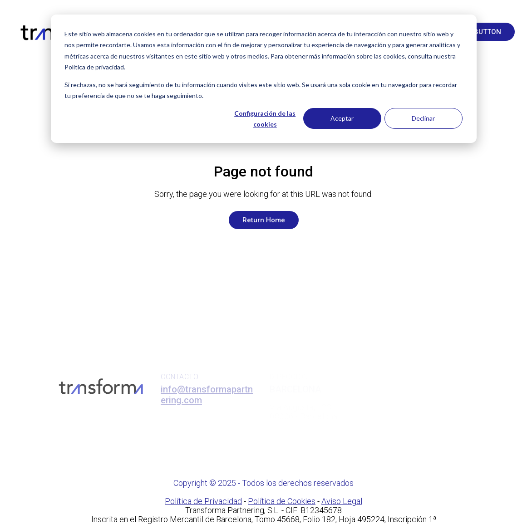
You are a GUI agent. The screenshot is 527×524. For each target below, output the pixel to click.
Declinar (423, 118)
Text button (478, 32)
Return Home (263, 220)
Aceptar (342, 118)
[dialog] (264, 79)
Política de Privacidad (203, 501)
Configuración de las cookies (265, 118)
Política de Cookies (281, 501)
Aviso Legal (341, 501)
